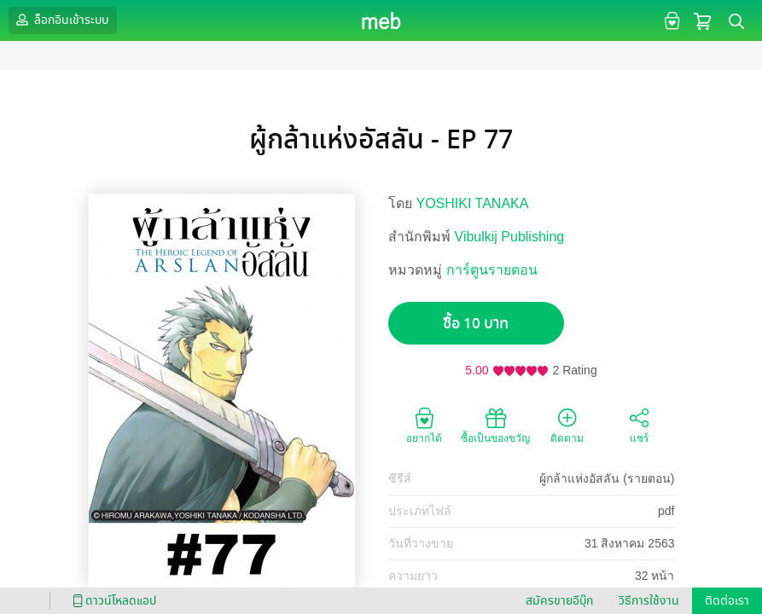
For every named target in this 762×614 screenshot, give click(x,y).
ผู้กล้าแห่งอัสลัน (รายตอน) (606, 478)
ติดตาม (567, 424)
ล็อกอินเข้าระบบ (60, 19)
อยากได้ (424, 424)
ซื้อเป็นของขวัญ (495, 424)
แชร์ (639, 424)
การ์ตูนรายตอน (492, 270)
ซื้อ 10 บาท (476, 323)
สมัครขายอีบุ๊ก (559, 601)
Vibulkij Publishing (510, 236)
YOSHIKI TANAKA (472, 203)
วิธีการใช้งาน (649, 601)
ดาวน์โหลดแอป (111, 601)
